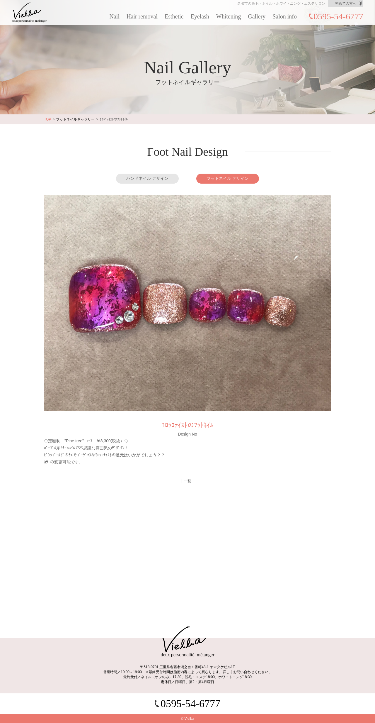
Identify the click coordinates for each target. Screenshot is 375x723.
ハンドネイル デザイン (147, 178)
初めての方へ (345, 3)
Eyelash (200, 16)
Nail (115, 16)
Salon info (284, 16)
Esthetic (174, 16)
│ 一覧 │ (187, 481)
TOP (47, 119)
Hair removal (142, 16)
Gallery (256, 16)
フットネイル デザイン (228, 178)
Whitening (228, 16)
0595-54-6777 (338, 16)
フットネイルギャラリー (75, 119)
